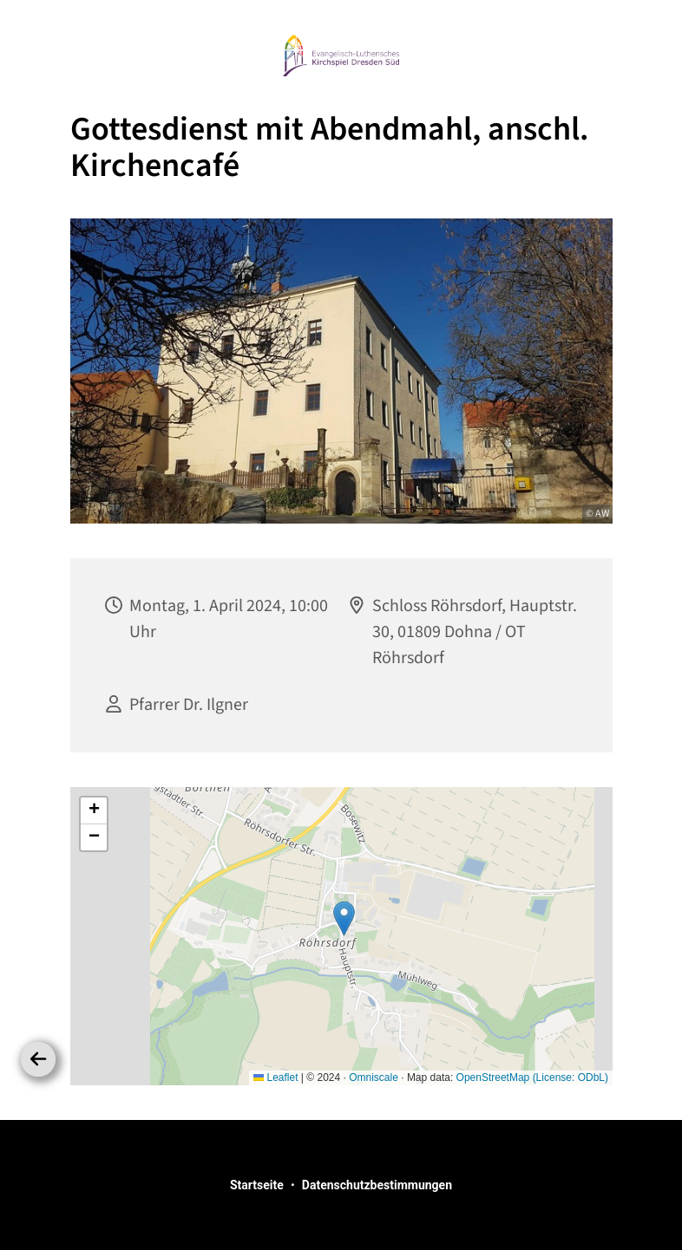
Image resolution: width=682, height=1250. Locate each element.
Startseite (257, 1185)
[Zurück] (38, 1059)
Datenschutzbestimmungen (377, 1185)
